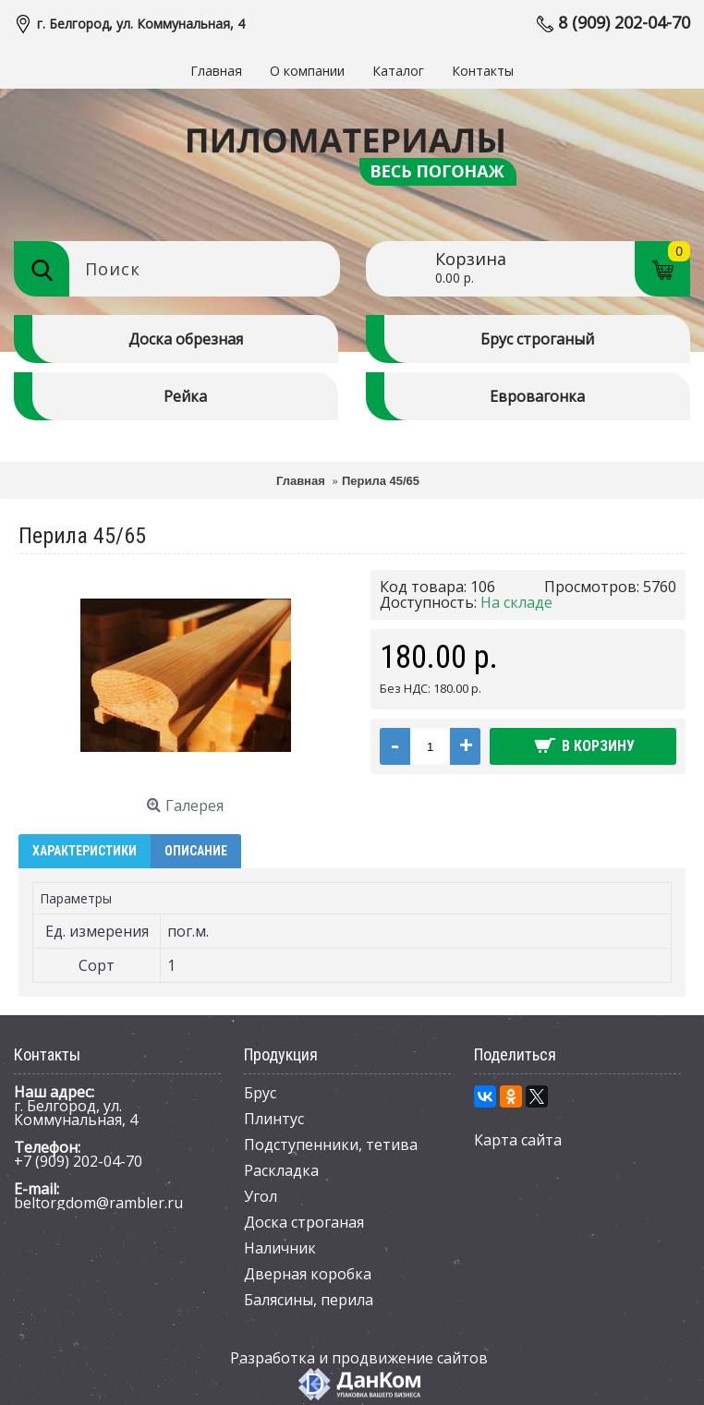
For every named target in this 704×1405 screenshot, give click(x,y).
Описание (195, 850)
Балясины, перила (308, 1300)
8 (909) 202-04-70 (624, 22)
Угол (260, 1196)
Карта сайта (518, 1140)
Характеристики (84, 850)
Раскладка (281, 1170)
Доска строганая (304, 1222)
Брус (260, 1093)
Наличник (280, 1248)
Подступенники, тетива (331, 1144)
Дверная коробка (307, 1274)
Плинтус (274, 1118)
